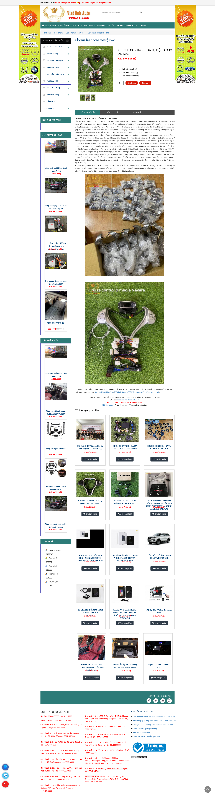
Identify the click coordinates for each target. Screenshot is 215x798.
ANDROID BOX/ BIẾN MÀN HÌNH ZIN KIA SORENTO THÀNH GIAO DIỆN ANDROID (90, 558)
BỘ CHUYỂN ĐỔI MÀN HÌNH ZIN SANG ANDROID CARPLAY (90, 612)
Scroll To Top (207, 789)
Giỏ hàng (132, 83)
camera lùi (155, 392)
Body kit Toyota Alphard (55, 449)
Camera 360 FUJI (128, 392)
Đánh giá (137, 112)
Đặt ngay (145, 83)
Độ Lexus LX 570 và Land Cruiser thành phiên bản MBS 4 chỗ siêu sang (92, 667)
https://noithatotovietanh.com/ (128, 400)
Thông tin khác (112, 112)
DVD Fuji (117, 392)
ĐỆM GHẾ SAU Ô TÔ (56, 323)
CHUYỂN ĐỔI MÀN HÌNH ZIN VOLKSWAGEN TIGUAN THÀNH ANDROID (125, 558)
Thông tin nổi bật (87, 112)
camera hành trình (143, 392)
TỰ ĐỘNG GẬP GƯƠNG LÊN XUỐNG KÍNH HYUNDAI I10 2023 (56, 246)
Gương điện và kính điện (103, 392)
